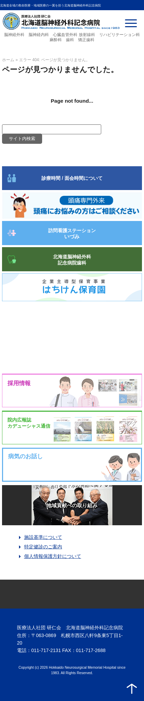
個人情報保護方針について (52, 556)
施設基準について (43, 537)
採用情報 (19, 383)
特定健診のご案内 (43, 546)
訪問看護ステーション (72, 233)
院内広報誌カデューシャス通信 (28, 423)
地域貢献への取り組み (72, 505)
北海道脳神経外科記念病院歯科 (72, 260)
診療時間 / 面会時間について (72, 178)
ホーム (8, 59)
